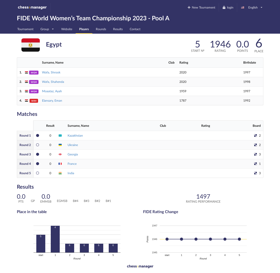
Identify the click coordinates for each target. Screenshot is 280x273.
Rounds (101, 29)
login (227, 7)
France (72, 163)
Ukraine (73, 145)
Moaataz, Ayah (52, 91)
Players (84, 29)
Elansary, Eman (52, 100)
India (71, 173)
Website (66, 29)
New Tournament (201, 7)
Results (118, 29)
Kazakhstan (75, 135)
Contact (135, 29)
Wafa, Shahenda (53, 81)
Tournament (25, 29)
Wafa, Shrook (51, 72)
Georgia (73, 154)
